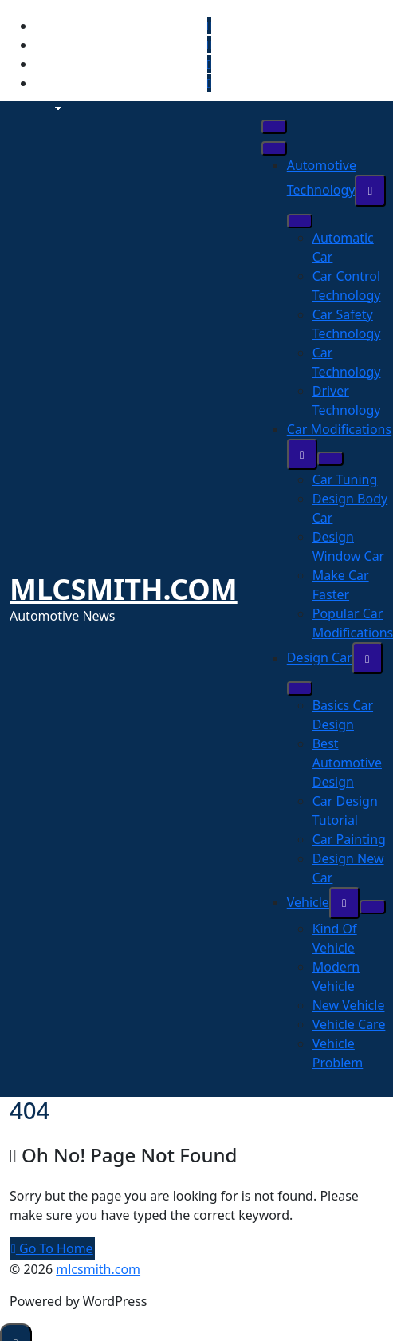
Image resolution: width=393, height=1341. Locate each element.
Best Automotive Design (347, 763)
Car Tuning (345, 479)
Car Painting (349, 839)
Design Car (319, 658)
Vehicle (308, 902)
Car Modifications (339, 429)
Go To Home (52, 1248)
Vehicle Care (349, 1024)
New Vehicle (348, 1005)
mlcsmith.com (124, 589)
